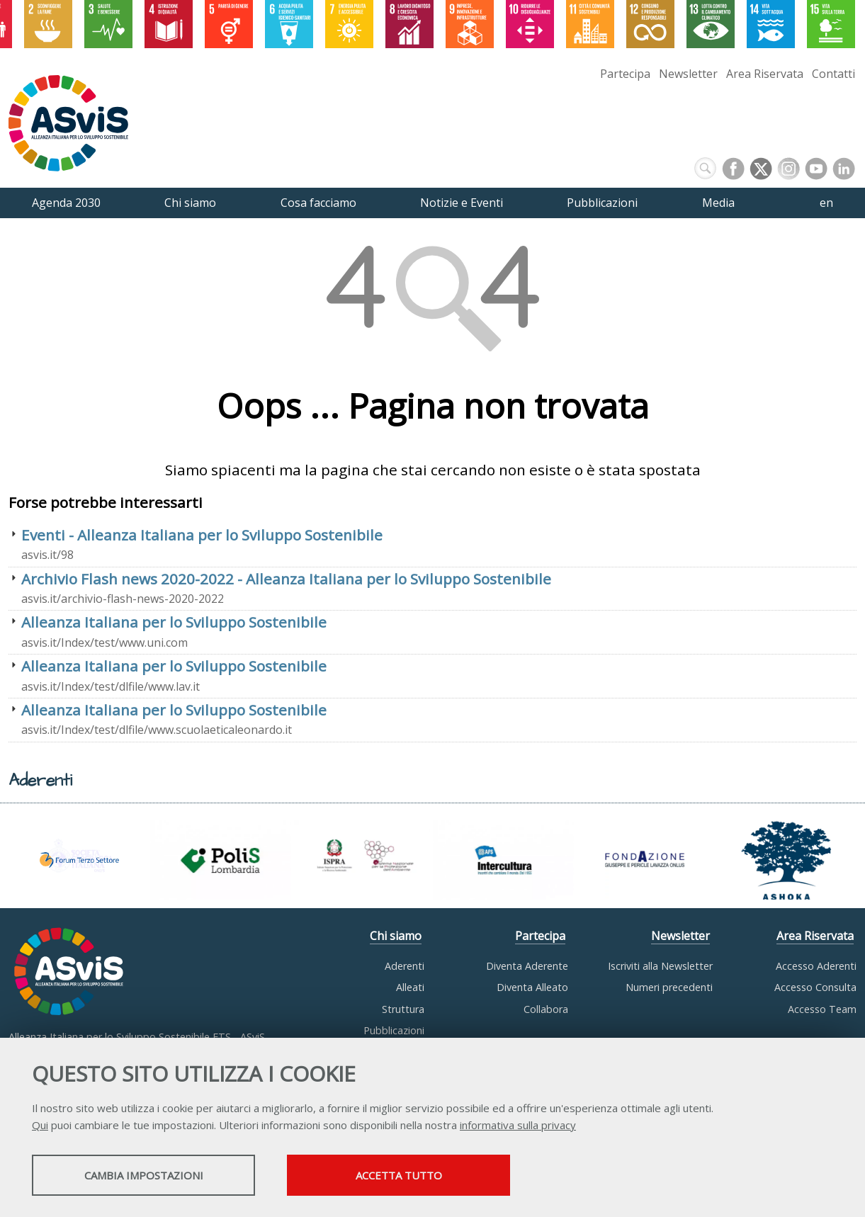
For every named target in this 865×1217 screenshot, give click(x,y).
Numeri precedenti (669, 987)
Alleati (410, 987)
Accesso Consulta (815, 987)
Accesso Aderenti (816, 966)
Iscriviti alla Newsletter (660, 966)
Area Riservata (764, 73)
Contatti (833, 73)
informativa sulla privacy (518, 1125)
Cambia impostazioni (143, 1175)
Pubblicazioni (393, 1030)
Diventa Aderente (527, 966)
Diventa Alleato (532, 987)
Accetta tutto (399, 1175)
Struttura (403, 1009)
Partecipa (625, 73)
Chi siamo (396, 936)
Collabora (546, 1009)
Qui (40, 1125)
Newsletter (688, 73)
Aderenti (404, 966)
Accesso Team (822, 1009)
